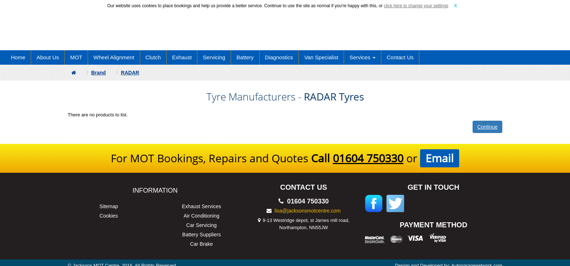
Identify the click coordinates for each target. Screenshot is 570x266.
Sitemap (108, 206)
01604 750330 (368, 158)
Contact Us (400, 57)
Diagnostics (279, 57)
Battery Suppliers (201, 234)
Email (440, 158)
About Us (48, 57)
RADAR (130, 73)
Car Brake (201, 244)
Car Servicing (201, 225)
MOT (76, 57)
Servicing (214, 57)
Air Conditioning (201, 216)
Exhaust (182, 57)
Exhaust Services (201, 206)
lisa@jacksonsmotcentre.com (307, 211)
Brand (98, 73)
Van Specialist (321, 57)
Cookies (109, 216)
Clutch (153, 57)
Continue (487, 127)
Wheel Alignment (113, 57)
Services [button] (362, 57)
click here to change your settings (416, 5)
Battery (245, 57)
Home (18, 57)
